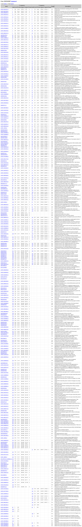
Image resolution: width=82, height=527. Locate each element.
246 (13, 477)
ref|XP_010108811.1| (4, 219)
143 (13, 326)
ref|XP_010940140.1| (4, 221)
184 (13, 390)
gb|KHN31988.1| (4, 77)
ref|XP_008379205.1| (4, 422)
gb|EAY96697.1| (4, 338)
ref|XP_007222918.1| (4, 484)
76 (32, 134)
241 (13, 468)
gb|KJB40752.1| (4, 259)
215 (13, 442)
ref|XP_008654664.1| (4, 311)
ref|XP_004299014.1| (4, 381)
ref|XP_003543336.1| (4, 162)
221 (13, 250)
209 (13, 429)
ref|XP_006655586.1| (4, 281)
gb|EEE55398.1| (4, 252)
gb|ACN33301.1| (4, 278)
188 (13, 399)
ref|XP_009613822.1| (4, 502)
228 (13, 454)
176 (13, 378)
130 (13, 301)
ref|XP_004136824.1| (4, 507)
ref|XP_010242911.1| (4, 124)
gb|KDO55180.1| (4, 243)
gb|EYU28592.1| (4, 92)
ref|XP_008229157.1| (4, 33)
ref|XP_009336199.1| (4, 52)
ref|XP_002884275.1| (4, 260)
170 (13, 369)
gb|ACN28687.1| (4, 474)
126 (13, 293)
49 (32, 66)
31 (12, 69)
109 (32, 197)
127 (32, 257)
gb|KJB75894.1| (4, 250)
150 (13, 521)
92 (12, 183)
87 (12, 177)
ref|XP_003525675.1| (4, 406)
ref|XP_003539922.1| (4, 73)
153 (13, 340)
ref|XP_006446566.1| (4, 238)
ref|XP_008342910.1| (4, 66)
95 (32, 185)
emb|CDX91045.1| (4, 442)
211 (13, 433)
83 (12, 172)
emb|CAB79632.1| (4, 136)
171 (13, 370)
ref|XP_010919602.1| (4, 207)
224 (13, 465)
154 (13, 219)
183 (13, 229)
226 (13, 474)
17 (12, 42)
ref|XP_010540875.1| (4, 115)
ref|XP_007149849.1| (4, 156)
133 (32, 264)
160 (13, 350)
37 (32, 42)
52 (12, 144)
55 (32, 107)
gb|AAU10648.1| (4, 267)
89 (12, 162)
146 (13, 329)
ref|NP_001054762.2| (4, 335)
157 (13, 343)
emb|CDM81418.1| (4, 363)
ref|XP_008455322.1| (4, 126)
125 (32, 491)
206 (13, 425)
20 (12, 37)
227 (13, 452)
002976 (12, 3)
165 (13, 356)
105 (13, 204)
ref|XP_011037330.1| (4, 110)
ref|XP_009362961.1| (4, 479)
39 (12, 50)
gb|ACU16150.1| (4, 212)
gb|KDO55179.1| (4, 244)
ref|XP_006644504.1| (4, 269)
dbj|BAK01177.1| (4, 183)
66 (12, 126)
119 (32, 260)
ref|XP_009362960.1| (4, 477)
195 (13, 410)
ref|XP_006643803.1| (4, 350)
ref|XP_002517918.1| (4, 48)
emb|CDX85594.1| (4, 433)
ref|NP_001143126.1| (4, 301)
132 (32, 229)
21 (12, 66)
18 (12, 23)
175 (13, 376)
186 (13, 395)
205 (13, 237)
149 (13, 332)
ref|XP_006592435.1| (4, 71)
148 (13, 334)
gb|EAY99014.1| (4, 265)
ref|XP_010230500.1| (4, 511)
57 (12, 137)
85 (32, 121)
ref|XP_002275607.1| (4, 332)
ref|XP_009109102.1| (4, 146)
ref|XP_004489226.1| (4, 425)
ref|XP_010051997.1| (4, 170)
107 (32, 190)
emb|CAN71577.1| (4, 215)
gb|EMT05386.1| (4, 187)
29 (32, 30)
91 (32, 127)
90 (32, 136)
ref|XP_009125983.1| (4, 435)
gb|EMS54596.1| (4, 325)
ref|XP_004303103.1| (4, 25)
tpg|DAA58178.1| (4, 276)
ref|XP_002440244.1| (4, 272)
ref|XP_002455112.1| (4, 367)
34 (32, 69)
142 (13, 217)
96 (32, 193)
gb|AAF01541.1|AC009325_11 (6, 458)
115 (32, 243)
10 (12, 17)
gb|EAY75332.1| (4, 289)
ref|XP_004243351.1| (4, 9)
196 (13, 412)
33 (32, 37)
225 (13, 466)
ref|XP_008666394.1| (4, 320)
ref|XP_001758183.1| (4, 488)
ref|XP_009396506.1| (4, 208)
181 (13, 226)
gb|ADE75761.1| (4, 369)
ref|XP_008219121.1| (4, 509)
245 (13, 264)
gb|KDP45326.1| (4, 376)
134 (32, 221)
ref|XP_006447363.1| (4, 97)
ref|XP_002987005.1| (4, 356)
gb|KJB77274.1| (4, 153)
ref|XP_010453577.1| (4, 446)
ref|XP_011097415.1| (4, 354)
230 (13, 256)
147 (13, 325)
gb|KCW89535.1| (4, 179)
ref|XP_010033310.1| (4, 390)
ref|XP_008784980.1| (4, 521)
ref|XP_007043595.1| (4, 102)
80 (32, 119)
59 (32, 92)
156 (13, 341)
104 (13, 202)
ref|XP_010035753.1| (4, 90)
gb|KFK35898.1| (4, 119)
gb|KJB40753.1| (4, 255)
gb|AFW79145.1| (4, 293)
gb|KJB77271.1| (4, 105)
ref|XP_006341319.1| (4, 464)
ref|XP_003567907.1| (4, 297)
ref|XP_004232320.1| (4, 226)
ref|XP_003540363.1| (4, 151)
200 (13, 420)
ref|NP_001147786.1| (4, 372)
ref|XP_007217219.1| (4, 454)
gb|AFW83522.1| (4, 340)
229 (13, 255)
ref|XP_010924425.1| (4, 167)
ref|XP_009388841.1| (4, 386)
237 (13, 464)
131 (32, 219)
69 (32, 141)
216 (13, 238)
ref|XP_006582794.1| (4, 61)
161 (13, 525)
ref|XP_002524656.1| (4, 452)
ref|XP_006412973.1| (4, 121)
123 (32, 262)
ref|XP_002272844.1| (4, 100)
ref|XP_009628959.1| (4, 18)
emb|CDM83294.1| (4, 313)
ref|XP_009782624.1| (4, 17)
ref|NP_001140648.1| (4, 343)
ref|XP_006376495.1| (4, 107)
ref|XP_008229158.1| (4, 30)
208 (13, 246)
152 (13, 338)
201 (13, 422)
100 (32, 192)
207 (13, 427)
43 (32, 39)
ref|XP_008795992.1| (4, 525)
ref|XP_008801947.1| (4, 217)
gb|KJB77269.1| (4, 235)
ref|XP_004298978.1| (4, 513)
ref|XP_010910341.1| (4, 397)
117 (32, 246)
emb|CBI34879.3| (4, 334)
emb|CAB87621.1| (4, 429)
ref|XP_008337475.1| (4, 39)
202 (13, 423)
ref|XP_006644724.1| (4, 199)
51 (12, 112)
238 (13, 253)
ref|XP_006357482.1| (4, 11)
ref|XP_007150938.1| (4, 460)
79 (32, 137)
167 (13, 363)
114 (32, 248)
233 (13, 458)
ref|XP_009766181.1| (4, 499)
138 (32, 255)
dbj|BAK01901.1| (4, 323)
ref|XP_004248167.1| (4, 23)
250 (13, 484)
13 (12, 54)
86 (12, 156)
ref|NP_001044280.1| (4, 185)
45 (32, 64)
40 (32, 96)
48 (32, 54)
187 (13, 397)
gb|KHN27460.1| (4, 410)
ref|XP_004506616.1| (4, 46)
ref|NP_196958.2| (4, 437)
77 (32, 146)
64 (12, 73)
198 (13, 419)
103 (13, 153)
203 (13, 243)
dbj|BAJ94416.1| (4, 314)
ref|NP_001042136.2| (4, 364)
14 (12, 52)
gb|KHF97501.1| (4, 486)
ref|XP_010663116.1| (4, 472)
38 (32, 83)
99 (32, 188)
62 (12, 102)
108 (32, 177)
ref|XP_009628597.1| (4, 12)
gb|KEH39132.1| (4, 166)
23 (32, 68)
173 (13, 228)
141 (32, 217)
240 (13, 509)
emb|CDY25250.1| (4, 129)
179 (13, 386)
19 (12, 64)
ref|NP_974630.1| (4, 202)
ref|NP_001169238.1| (4, 210)
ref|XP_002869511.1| (4, 117)
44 (12, 97)
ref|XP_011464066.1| (4, 378)
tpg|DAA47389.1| (4, 331)
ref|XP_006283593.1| (4, 148)
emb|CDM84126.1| (4, 188)
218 (13, 445)
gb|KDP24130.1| (4, 36)
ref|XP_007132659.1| (4, 79)
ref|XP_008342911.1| (4, 56)
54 (32, 112)
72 (32, 132)
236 (13, 257)
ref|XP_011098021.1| (4, 37)
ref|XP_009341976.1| (4, 54)
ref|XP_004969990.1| (4, 197)
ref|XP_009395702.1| (4, 177)
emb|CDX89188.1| (4, 141)
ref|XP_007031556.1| (4, 248)
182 (13, 223)
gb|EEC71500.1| (4, 193)
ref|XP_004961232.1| (4, 283)
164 (13, 354)
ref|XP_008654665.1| (4, 309)
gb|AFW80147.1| (4, 351)
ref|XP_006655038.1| (4, 326)
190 (13, 401)
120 (32, 233)
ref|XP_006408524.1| (4, 482)
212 (13, 435)
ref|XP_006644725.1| (4, 195)
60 (12, 71)
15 (32, 25)
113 (13, 267)
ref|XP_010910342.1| (4, 395)
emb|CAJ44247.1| (4, 498)
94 (12, 187)
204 (13, 244)
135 (13, 311)
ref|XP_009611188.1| (4, 412)
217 (13, 443)
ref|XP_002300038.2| (4, 496)
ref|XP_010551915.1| (4, 392)
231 (13, 259)
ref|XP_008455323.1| (4, 139)
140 (32, 259)
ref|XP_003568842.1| (4, 318)
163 (13, 353)
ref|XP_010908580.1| (4, 375)
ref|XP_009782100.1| (4, 229)
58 (12, 142)
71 (12, 139)
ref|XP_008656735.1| (4, 295)
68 (32, 139)
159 (13, 346)
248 (13, 486)
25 (12, 35)
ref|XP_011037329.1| (4, 112)
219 (13, 524)
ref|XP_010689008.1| (4, 94)
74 (12, 154)
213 (13, 437)
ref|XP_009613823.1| (4, 504)
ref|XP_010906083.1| (4, 228)
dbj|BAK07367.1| (4, 353)
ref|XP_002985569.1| (4, 360)
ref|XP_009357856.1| (4, 42)
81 (12, 151)
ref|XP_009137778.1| (4, 158)
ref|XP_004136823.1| (4, 516)
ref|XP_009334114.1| (4, 403)
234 (13, 460)
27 (32, 90)
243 (13, 262)
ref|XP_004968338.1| (4, 383)
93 (32, 183)
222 (13, 446)
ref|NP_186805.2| (4, 457)
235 (13, 462)
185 (13, 392)
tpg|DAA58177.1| (4, 465)
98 (12, 192)
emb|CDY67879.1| (4, 154)
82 (32, 131)
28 (32, 28)
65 (12, 79)
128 (32, 250)
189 (13, 408)
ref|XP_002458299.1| (4, 286)
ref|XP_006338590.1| (4, 223)
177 (13, 381)
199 (13, 233)
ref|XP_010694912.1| (4, 493)
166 (13, 360)
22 (32, 36)
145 (13, 323)
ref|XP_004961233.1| (4, 291)
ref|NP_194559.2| (4, 127)
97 (32, 172)
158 (13, 348)
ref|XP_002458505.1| (4, 190)
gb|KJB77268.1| (4, 81)
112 (32, 237)
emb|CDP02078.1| (4, 419)
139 (13, 316)
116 (32, 253)
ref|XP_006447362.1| (4, 83)
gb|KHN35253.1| (4, 62)
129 (13, 295)
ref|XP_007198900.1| (4, 28)
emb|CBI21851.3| (4, 214)
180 (13, 388)
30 (32, 33)
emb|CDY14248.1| (4, 137)
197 (13, 417)
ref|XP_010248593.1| (4, 348)
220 (13, 248)
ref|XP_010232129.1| (4, 518)
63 (12, 77)
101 (13, 166)
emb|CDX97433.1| (4, 131)
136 (32, 228)
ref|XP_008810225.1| (4, 164)
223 (13, 447)
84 (12, 145)
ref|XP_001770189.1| (4, 491)
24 (12, 36)
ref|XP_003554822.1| (4, 399)
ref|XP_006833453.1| (4, 346)
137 (32, 256)
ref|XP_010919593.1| (4, 172)
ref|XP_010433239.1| (4, 142)
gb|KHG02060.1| (4, 257)
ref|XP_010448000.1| (4, 134)
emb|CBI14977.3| (4, 470)
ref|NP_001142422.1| (4, 306)
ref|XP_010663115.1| (4, 468)
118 (32, 244)
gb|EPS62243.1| (3, 114)
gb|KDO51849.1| (4, 85)
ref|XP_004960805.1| (4, 303)
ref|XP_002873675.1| (4, 415)
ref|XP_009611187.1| (4, 417)
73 (12, 124)
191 (13, 403)
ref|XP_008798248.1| (4, 175)
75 (12, 105)
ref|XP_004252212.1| (4, 264)
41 (12, 75)
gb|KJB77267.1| (4, 231)
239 (13, 470)
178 (13, 383)
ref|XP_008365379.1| (4, 423)
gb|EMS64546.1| (4, 304)
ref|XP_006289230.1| (4, 440)
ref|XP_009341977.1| (4, 44)
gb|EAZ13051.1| (4, 288)
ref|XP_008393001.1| (4, 427)
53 (12, 90)
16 (12, 25)
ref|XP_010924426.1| (4, 449)
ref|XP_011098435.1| (4, 445)
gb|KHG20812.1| (4, 262)
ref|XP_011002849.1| (4, 75)
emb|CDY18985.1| (4, 144)
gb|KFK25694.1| (4, 388)
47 (32, 44)
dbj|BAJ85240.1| (4, 299)
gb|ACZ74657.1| (4, 462)
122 (32, 226)
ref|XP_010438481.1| (4, 132)
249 (13, 482)
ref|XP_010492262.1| (4, 420)
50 (32, 56)
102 (13, 170)
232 (13, 457)
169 (13, 367)
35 (12, 48)
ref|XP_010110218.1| (4, 58)
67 (12, 81)
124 (13, 291)
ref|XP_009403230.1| (4, 233)
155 (13, 221)
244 (13, 260)
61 (32, 124)
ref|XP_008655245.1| (4, 181)
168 (13, 364)
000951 (5, 3)
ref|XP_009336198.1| (4, 64)
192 (13, 415)
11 (12, 39)
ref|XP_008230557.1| (4, 447)
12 (12, 14)
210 (13, 431)
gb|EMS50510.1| (4, 192)
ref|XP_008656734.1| (4, 329)
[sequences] (14, 1)
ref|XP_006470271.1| (4, 237)
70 (32, 117)
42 (32, 94)
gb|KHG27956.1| (4, 50)
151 (13, 335)
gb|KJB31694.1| (4, 68)
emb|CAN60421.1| (4, 341)
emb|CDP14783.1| (4, 35)
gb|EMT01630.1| (4, 322)
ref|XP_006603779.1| (4, 408)
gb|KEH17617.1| (4, 69)
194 (13, 511)
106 (13, 179)
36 (32, 46)
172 (13, 372)
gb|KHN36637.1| (4, 160)
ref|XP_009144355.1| (4, 522)
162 (13, 351)
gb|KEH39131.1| (4, 145)
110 (13, 241)
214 (13, 440)
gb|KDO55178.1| (4, 246)
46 (32, 52)
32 (32, 102)
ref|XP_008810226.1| (4, 204)
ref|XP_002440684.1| (4, 316)
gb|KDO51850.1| (4, 96)
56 (12, 141)
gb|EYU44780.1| (4, 443)
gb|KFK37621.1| (4, 401)
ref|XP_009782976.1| (4, 14)
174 (13, 375)
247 (13, 479)
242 (13, 472)
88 (32, 144)
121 (32, 223)
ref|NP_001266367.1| (4, 274)
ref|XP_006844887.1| (4, 241)
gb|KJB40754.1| (4, 256)
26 (12, 61)
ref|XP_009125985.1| (4, 431)
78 (32, 129)
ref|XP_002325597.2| (4, 87)
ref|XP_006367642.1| (4, 20)
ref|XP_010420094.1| (4, 524)
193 (13, 406)
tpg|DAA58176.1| (4, 466)
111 (32, 238)
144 (13, 322)
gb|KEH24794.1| (4, 253)
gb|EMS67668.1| (4, 370)
